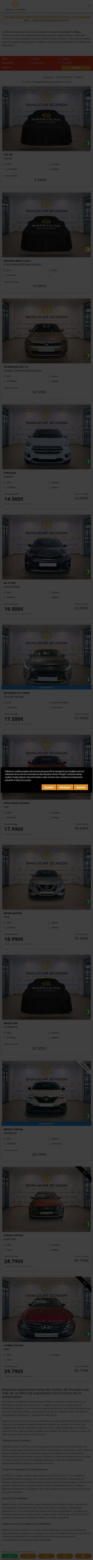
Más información (23, 780)
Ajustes (81, 787)
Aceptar (49, 787)
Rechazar (65, 787)
